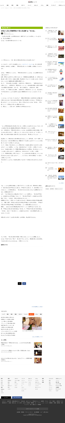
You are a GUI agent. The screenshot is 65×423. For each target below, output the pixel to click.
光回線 (10, 402)
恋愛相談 (32, 402)
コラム (42, 5)
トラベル (36, 385)
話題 (43, 382)
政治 (2, 383)
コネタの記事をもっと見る (37, 306)
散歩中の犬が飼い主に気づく (7, 329)
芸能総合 (9, 380)
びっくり (30, 380)
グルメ (23, 387)
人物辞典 (57, 387)
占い (36, 402)
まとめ (2, 385)
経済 (2, 382)
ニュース (2, 5)
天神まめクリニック (36, 401)
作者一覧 (57, 382)
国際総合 (2, 389)
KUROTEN (9, 401)
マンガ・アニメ (24, 382)
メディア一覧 (58, 383)
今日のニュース (62, 5)
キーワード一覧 (58, 385)
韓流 (8, 387)
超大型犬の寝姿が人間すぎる (7, 317)
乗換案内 (51, 402)
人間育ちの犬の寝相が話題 (7, 327)
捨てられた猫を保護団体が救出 (8, 333)
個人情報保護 (36, 412)
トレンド (29, 5)
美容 (62, 402)
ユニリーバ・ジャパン (27, 64)
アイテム (46, 401)
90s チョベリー (38, 387)
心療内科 (42, 401)
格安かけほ (14, 402)
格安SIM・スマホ (60, 401)
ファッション (24, 389)
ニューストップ (57, 1)
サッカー (16, 383)
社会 (2, 380)
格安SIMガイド (5, 402)
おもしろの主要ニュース (37, 336)
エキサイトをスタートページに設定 (32, 408)
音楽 (8, 383)
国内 (8, 5)
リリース (57, 380)
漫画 (47, 5)
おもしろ (36, 5)
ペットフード (26, 404)
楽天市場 (51, 188)
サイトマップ (58, 389)
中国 (2, 391)
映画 (8, 382)
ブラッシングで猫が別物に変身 (8, 323)
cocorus (24, 402)
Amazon (47, 188)
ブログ (50, 401)
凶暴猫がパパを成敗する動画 (7, 319)
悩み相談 (28, 402)
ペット (29, 385)
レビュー (23, 380)
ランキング (53, 5)
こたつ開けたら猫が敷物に (7, 321)
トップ (3, 314)
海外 (12, 5)
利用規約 (22, 412)
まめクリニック (29, 401)
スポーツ (23, 5)
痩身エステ (35, 404)
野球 (15, 382)
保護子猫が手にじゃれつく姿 (7, 325)
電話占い (54, 401)
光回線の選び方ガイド (16, 401)
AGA (31, 404)
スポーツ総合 (17, 380)
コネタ (29, 382)
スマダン (36, 380)
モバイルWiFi (19, 402)
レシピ (43, 402)
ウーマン (39, 402)
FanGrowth (23, 401)
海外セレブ (10, 385)
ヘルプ (57, 390)
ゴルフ (16, 385)
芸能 (17, 5)
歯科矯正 (58, 402)
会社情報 (18, 412)
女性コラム (37, 382)
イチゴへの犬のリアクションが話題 (9, 331)
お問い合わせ (45, 412)
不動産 (55, 402)
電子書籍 (39, 404)
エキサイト (62, 1)
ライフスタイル (38, 383)
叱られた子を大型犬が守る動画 (8, 335)
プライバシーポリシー (29, 412)
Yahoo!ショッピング (58, 188)
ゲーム (23, 383)
